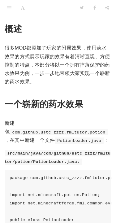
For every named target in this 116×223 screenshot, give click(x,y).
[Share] (107, 7)
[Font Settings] (22, 7)
